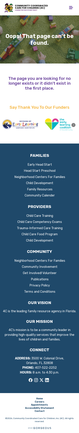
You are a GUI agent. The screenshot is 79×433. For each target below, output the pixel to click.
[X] (41, 380)
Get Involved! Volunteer (40, 273)
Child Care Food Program (40, 234)
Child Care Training (39, 216)
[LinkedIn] (47, 380)
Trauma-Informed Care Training (40, 228)
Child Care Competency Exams (39, 222)
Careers (39, 401)
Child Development (39, 183)
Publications (40, 279)
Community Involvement (39, 267)
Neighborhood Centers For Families (39, 177)
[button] (73, 125)
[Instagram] (36, 380)
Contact (40, 411)
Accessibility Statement (39, 408)
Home (39, 398)
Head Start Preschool (40, 171)
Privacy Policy (39, 285)
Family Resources (39, 189)
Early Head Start (40, 164)
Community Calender (40, 195)
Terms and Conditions (39, 291)
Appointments (39, 404)
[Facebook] (31, 380)
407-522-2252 (46, 367)
